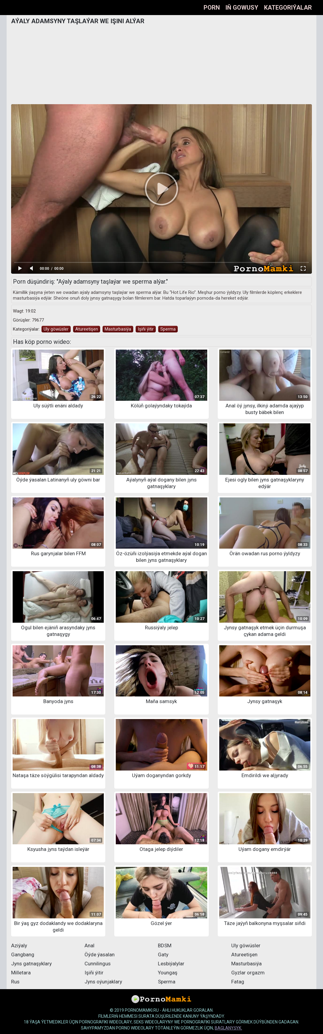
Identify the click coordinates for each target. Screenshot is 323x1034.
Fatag (237, 982)
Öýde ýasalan (100, 954)
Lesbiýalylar (171, 964)
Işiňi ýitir (146, 329)
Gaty (163, 954)
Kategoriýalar (288, 8)
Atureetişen (86, 329)
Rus (15, 982)
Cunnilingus (98, 964)
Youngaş (167, 973)
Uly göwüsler (56, 329)
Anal (89, 945)
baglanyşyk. (228, 1028)
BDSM (164, 945)
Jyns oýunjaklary (103, 982)
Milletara (21, 973)
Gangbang (22, 954)
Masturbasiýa (118, 329)
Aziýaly (19, 945)
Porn (212, 8)
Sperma (168, 329)
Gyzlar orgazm (248, 973)
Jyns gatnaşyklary (31, 964)
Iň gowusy (242, 8)
